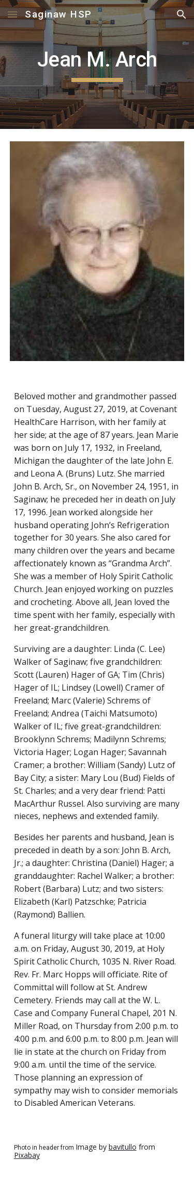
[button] (12, 14)
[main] (97, 64)
